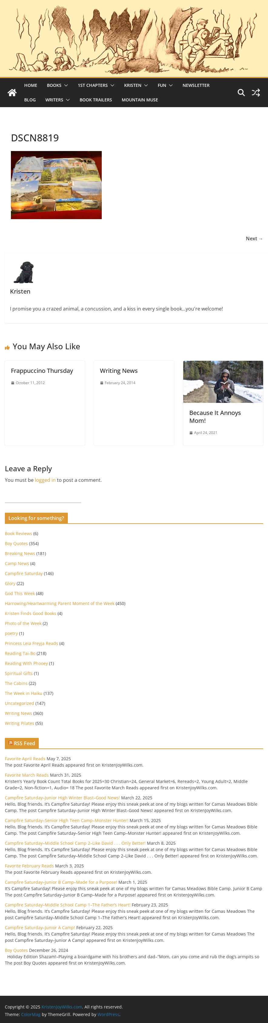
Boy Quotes (16, 543)
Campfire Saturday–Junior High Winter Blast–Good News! (62, 798)
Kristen (132, 85)
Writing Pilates (19, 723)
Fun (162, 85)
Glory (10, 583)
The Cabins (16, 683)
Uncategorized (19, 703)
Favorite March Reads (27, 775)
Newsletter (196, 85)
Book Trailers (96, 100)
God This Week (20, 593)
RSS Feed (24, 743)
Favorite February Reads (29, 866)
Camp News (17, 563)
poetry (11, 633)
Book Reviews (18, 533)
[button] (64, 85)
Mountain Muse (140, 100)
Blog (30, 100)
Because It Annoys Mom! (215, 417)
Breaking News (20, 553)
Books (54, 85)
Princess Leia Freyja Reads (31, 643)
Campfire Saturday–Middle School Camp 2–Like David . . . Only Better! (75, 843)
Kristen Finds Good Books (30, 613)
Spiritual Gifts (19, 673)
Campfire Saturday (24, 573)
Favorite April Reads (25, 758)
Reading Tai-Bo (20, 653)
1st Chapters (93, 85)
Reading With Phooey (26, 663)
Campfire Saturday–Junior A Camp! (40, 927)
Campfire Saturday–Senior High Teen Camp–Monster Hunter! (66, 820)
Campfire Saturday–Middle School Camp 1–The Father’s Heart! (68, 905)
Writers (54, 100)
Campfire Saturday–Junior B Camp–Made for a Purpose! (61, 882)
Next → (254, 238)
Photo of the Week (23, 623)
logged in (45, 480)
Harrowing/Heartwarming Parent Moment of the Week (59, 603)
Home (30, 85)
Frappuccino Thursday (42, 371)
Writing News (119, 371)
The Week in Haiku (23, 693)
